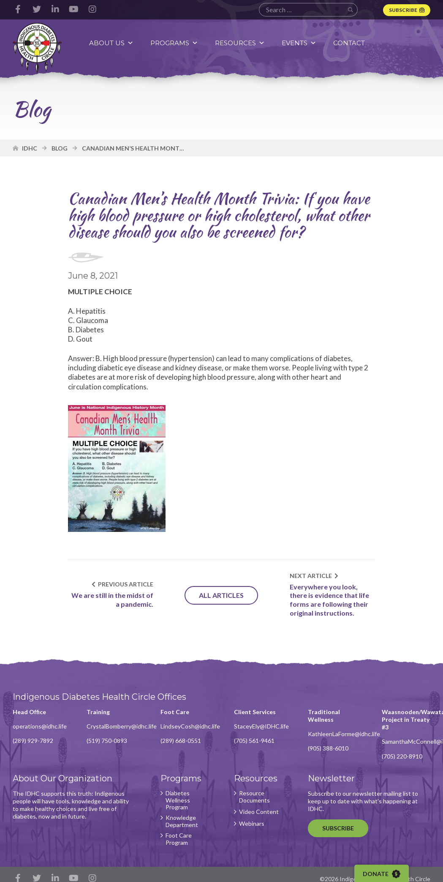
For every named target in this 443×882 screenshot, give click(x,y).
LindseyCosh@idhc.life (190, 726)
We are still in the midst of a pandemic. (112, 599)
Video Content (259, 811)
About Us (111, 43)
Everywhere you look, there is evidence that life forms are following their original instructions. (329, 600)
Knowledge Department (182, 821)
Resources (240, 43)
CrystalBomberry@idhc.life (122, 726)
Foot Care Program (179, 839)
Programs (174, 43)
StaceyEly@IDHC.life (261, 726)
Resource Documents (254, 797)
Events (299, 43)
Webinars (251, 823)
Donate (381, 874)
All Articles (221, 595)
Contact (349, 43)
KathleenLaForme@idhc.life (344, 733)
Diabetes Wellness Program (178, 800)
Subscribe (403, 10)
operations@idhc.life (40, 726)
